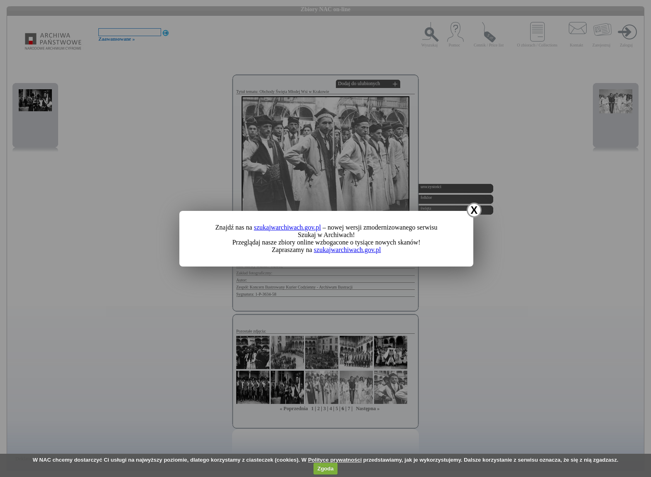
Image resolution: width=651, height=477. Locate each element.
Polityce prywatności (335, 460)
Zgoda (325, 468)
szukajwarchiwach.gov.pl (287, 227)
